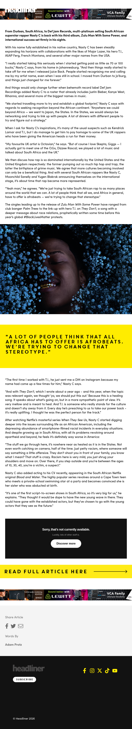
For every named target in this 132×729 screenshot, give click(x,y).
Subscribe (24, 679)
